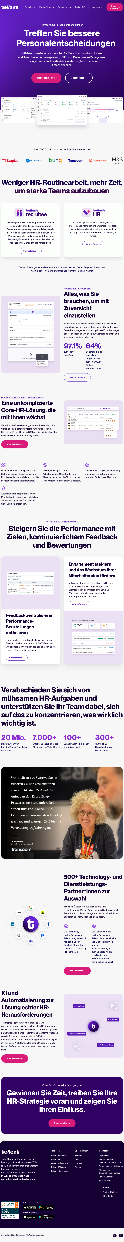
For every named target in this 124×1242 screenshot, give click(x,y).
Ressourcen (64, 7)
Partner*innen (46, 7)
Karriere (78, 1156)
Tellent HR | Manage (59, 1163)
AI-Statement (105, 1181)
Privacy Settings (106, 1177)
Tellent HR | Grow (58, 1167)
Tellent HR (55, 1159)
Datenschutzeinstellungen (111, 1166)
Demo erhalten (114, 7)
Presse (78, 1167)
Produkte (30, 7)
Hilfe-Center (108, 1196)
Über (77, 1159)
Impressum (104, 1156)
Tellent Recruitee (58, 1156)
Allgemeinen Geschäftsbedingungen (109, 1171)
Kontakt (78, 1163)
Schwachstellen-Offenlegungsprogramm (110, 1161)
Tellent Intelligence (59, 1171)
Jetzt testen (77, 78)
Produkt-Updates (110, 1192)
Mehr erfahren (30, 251)
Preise (78, 7)
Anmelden (98, 7)
